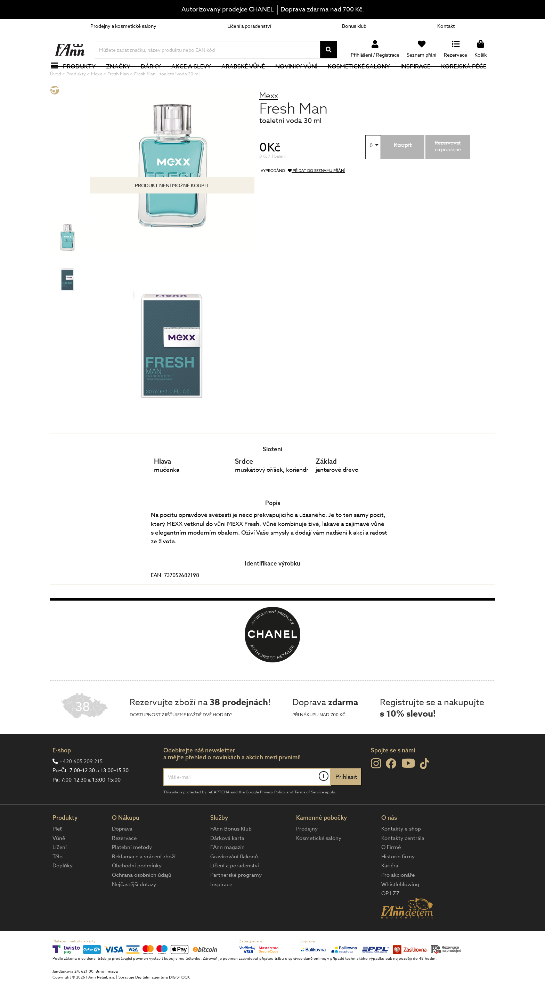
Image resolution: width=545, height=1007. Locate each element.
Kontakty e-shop (401, 852)
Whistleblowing (400, 907)
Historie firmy (398, 880)
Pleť (57, 852)
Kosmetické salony (363, 78)
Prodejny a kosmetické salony (123, 26)
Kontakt (446, 26)
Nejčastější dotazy (134, 907)
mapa (113, 995)
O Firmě (391, 870)
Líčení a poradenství (249, 26)
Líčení (59, 870)
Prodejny (307, 852)
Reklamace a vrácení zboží (144, 880)
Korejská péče (467, 78)
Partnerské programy (236, 898)
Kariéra (389, 889)
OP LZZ (390, 917)
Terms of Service (309, 815)
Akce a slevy (195, 78)
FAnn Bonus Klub (231, 852)
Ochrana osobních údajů (141, 898)
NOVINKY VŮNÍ (300, 78)
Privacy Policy (272, 815)
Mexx (268, 119)
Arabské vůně (247, 78)
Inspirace (419, 78)
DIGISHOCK (179, 1001)
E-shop (61, 773)
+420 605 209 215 (81, 785)
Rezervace (124, 861)
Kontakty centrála (402, 861)
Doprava (122, 852)
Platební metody (132, 870)
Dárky (155, 78)
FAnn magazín (227, 870)
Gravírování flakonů (234, 880)
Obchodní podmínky (137, 889)
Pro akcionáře (398, 898)
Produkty (83, 78)
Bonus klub (354, 26)
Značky (122, 78)
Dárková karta (227, 861)
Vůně (58, 861)
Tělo (57, 880)
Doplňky (62, 889)
